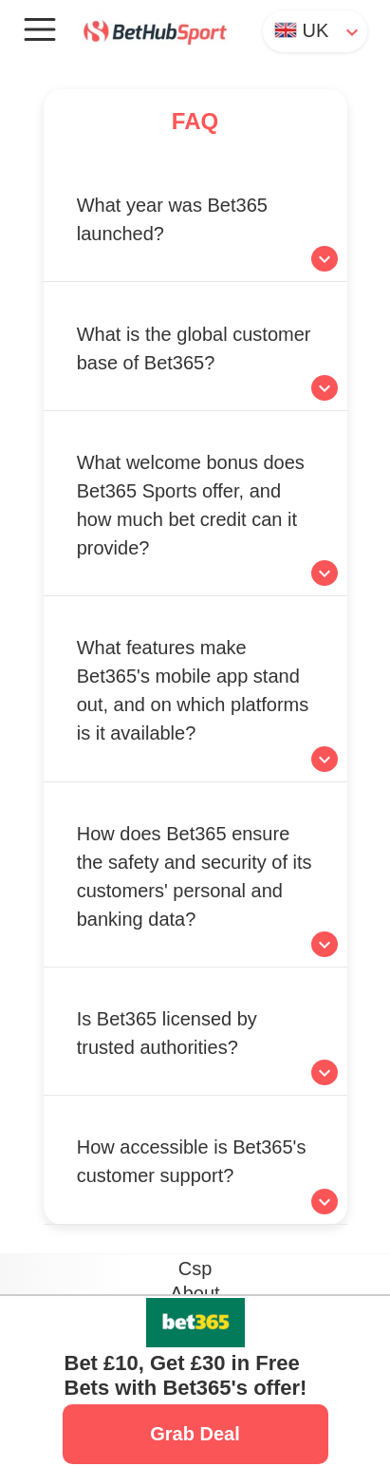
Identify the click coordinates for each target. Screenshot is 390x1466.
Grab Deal (194, 1433)
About (194, 1293)
